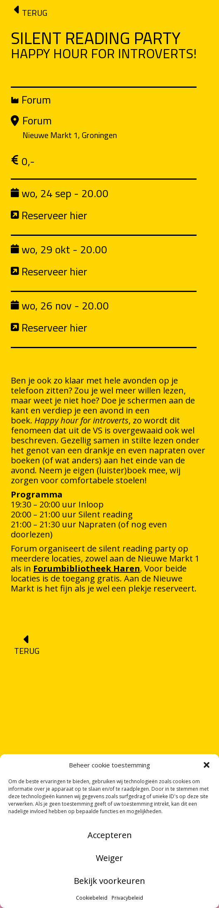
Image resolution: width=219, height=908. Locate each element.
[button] (206, 765)
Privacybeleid (127, 897)
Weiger (109, 857)
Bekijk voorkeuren (109, 880)
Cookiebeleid (91, 897)
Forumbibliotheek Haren (86, 568)
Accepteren (110, 835)
